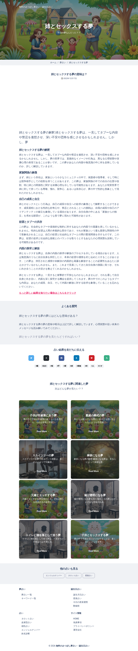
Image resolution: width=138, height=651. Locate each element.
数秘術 (76, 606)
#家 (65, 366)
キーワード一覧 (28, 598)
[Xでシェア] (46, 358)
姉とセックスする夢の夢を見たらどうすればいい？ (50, 336)
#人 (93, 366)
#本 (86, 366)
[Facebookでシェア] (61, 358)
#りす (100, 366)
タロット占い (73, 576)
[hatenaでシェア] (76, 358)
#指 (51, 366)
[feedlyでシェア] (107, 358)
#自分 (44, 366)
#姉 (71, 366)
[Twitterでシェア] (31, 358)
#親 (37, 366)
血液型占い (26, 622)
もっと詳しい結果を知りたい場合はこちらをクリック (47, 293)
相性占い (25, 626)
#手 (58, 366)
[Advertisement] (69, 108)
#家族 (79, 366)
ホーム (53, 62)
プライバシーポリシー (83, 626)
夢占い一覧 (26, 594)
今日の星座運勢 (80, 602)
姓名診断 (25, 633)
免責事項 (77, 622)
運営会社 (77, 630)
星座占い (88, 576)
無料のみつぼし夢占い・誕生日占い (35, 7)
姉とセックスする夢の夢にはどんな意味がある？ (48, 315)
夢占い (63, 62)
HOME (76, 618)
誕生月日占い (79, 594)
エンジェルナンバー (54, 576)
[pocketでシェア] (92, 358)
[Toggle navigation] (115, 7)
